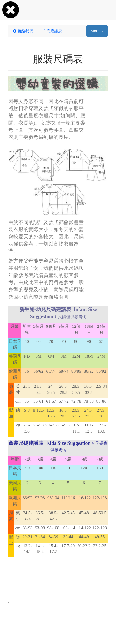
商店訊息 (52, 31)
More (97, 31)
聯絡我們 (23, 31)
